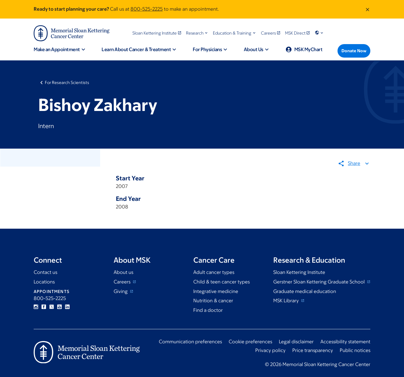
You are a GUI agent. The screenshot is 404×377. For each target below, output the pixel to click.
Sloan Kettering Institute (299, 272)
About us (123, 272)
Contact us (45, 272)
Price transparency (312, 350)
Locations (44, 282)
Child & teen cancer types (221, 282)
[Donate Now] (354, 51)
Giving (121, 291)
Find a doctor (208, 310)
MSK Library (286, 300)
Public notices (355, 350)
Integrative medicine (215, 291)
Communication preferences (190, 341)
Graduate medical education (304, 291)
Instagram (36, 307)
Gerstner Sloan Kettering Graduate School (319, 282)
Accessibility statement (345, 341)
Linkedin (67, 307)
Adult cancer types (213, 272)
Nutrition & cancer (213, 300)
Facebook (44, 307)
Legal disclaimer (296, 341)
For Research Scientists (67, 82)
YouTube (59, 307)
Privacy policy (270, 350)
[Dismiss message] (367, 9)
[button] (197, 33)
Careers (123, 282)
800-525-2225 (146, 9)
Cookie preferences (250, 341)
